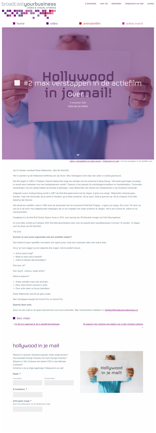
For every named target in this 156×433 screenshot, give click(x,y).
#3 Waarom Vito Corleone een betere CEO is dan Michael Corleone (113, 324)
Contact (150, 3)
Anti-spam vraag (22, 401)
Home (21, 23)
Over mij (103, 3)
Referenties (116, 3)
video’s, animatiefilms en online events (85, 161)
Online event (134, 23)
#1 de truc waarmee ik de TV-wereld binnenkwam (37, 324)
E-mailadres (20, 389)
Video (54, 23)
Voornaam (17, 378)
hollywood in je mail (134, 3)
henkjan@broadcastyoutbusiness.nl (121, 310)
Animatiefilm (92, 23)
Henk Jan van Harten (78, 106)
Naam (17, 374)
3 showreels (90, 3)
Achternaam (49, 378)
